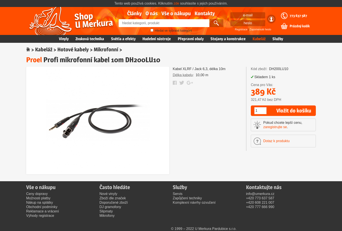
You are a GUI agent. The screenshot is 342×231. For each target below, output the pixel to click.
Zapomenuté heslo (260, 29)
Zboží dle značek (112, 198)
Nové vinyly (108, 194)
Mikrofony (107, 215)
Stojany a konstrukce (228, 38)
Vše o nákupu (176, 13)
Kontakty (205, 13)
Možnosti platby (38, 198)
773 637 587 (298, 15)
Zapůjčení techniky (187, 198)
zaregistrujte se (275, 127)
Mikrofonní (106, 49)
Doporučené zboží (113, 202)
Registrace (241, 29)
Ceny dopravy (37, 194)
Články (134, 13)
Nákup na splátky (39, 202)
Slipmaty (106, 211)
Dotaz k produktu (276, 141)
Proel (34, 59)
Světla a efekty (123, 38)
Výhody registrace (40, 215)
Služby (277, 38)
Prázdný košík (300, 26)
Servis (177, 194)
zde (176, 3)
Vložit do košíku (293, 110)
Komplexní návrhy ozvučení (194, 202)
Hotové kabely (73, 49)
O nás (151, 13)
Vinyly (64, 38)
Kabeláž (259, 38)
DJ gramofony (110, 207)
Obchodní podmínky (41, 207)
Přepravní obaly (191, 38)
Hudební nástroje (156, 38)
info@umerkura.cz (260, 194)
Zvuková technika (89, 38)
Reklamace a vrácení (42, 211)
